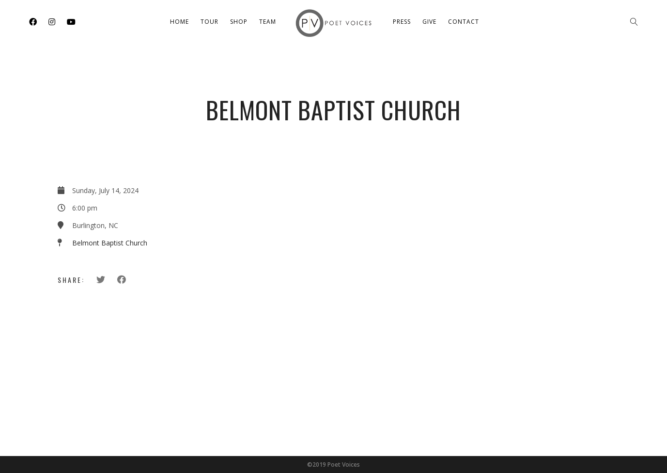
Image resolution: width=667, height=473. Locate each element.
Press (402, 21)
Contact (463, 21)
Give (429, 21)
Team (267, 21)
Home (179, 21)
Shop (239, 21)
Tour (209, 21)
